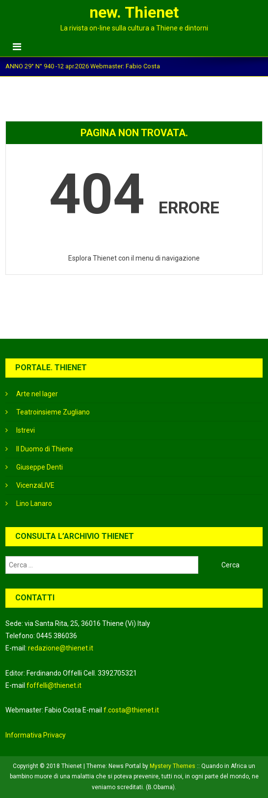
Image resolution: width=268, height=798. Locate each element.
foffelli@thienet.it (54, 685)
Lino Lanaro (34, 503)
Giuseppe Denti (39, 467)
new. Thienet (134, 12)
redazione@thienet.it (60, 648)
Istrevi (25, 430)
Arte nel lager (37, 394)
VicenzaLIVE (35, 485)
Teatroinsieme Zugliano (53, 412)
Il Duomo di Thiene (44, 449)
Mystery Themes (172, 766)
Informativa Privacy (35, 735)
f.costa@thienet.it (131, 710)
